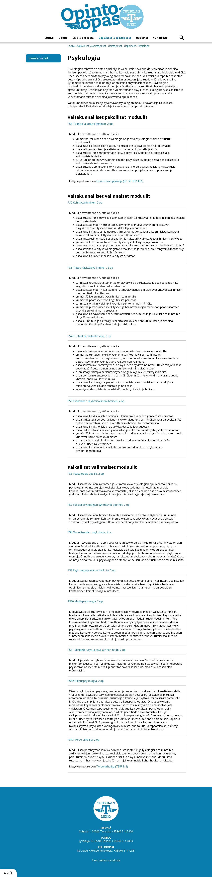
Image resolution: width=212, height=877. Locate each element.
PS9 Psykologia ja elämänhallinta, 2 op (92, 570)
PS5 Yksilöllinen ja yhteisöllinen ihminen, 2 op (96, 401)
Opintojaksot (115, 45)
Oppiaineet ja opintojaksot (115, 37)
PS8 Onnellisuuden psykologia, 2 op (90, 532)
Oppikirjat (142, 37)
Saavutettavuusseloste (106, 860)
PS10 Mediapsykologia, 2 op (85, 601)
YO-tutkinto (160, 37)
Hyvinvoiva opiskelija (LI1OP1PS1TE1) (119, 181)
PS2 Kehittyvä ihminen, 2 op (85, 202)
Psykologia (143, 45)
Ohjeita (63, 37)
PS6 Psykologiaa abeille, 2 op (86, 473)
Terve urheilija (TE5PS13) (112, 766)
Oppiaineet (130, 45)
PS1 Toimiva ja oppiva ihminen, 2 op (90, 124)
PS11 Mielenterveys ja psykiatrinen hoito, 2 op (97, 650)
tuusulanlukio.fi (38, 58)
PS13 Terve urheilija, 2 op (83, 739)
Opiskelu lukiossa (83, 37)
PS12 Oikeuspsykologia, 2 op (86, 681)
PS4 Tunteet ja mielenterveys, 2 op (89, 336)
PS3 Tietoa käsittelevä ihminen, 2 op (90, 267)
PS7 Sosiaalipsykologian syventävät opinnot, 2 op (99, 505)
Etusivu (49, 37)
